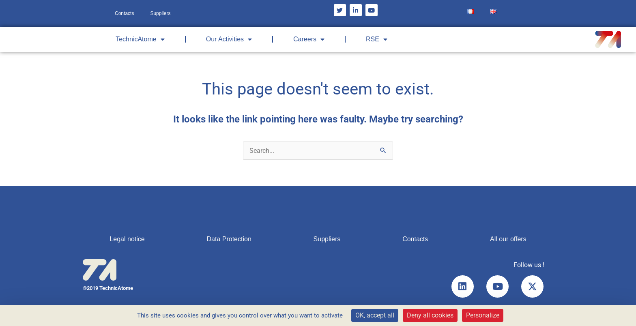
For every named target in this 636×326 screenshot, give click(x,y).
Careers (308, 39)
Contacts (124, 13)
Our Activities (229, 39)
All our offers (508, 239)
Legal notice (127, 239)
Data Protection (229, 239)
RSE (376, 39)
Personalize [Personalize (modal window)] (482, 315)
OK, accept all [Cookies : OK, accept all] (374, 315)
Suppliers (160, 13)
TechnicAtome (140, 39)
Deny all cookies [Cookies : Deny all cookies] (430, 315)
